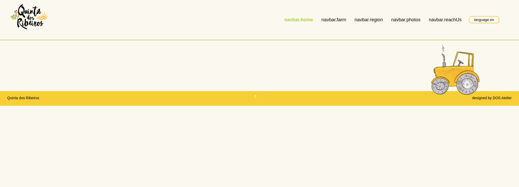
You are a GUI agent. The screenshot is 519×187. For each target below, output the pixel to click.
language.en (484, 20)
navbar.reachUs (445, 19)
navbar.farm (334, 19)
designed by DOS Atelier (492, 98)
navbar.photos (406, 19)
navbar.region (369, 19)
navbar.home (298, 19)
